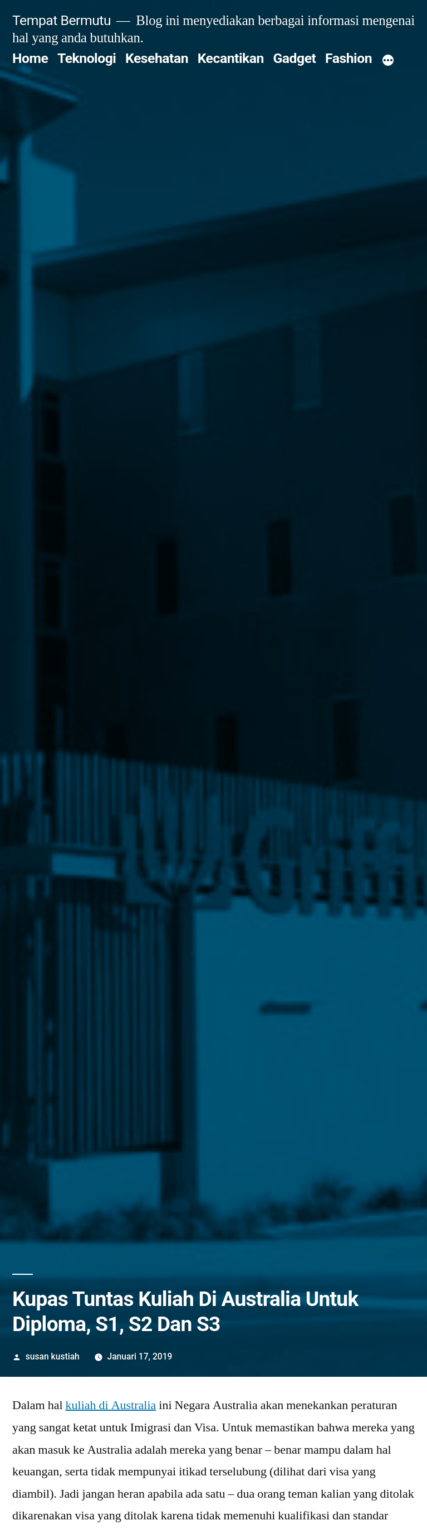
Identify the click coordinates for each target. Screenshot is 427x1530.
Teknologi (86, 58)
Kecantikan (231, 58)
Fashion (348, 58)
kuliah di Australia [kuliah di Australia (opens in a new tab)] (111, 1405)
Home (30, 58)
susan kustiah (53, 1356)
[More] (388, 60)
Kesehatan (156, 58)
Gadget (294, 58)
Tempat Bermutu (61, 20)
